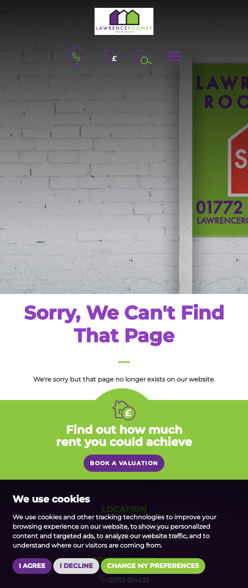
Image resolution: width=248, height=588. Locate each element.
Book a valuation (124, 463)
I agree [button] (32, 566)
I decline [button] (76, 566)
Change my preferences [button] (153, 566)
